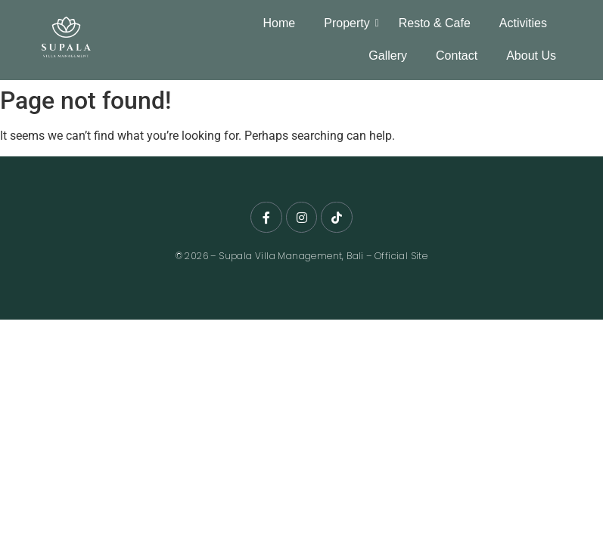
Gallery (387, 55)
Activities (523, 23)
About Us (531, 55)
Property (349, 23)
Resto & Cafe (435, 23)
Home (279, 23)
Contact (456, 55)
